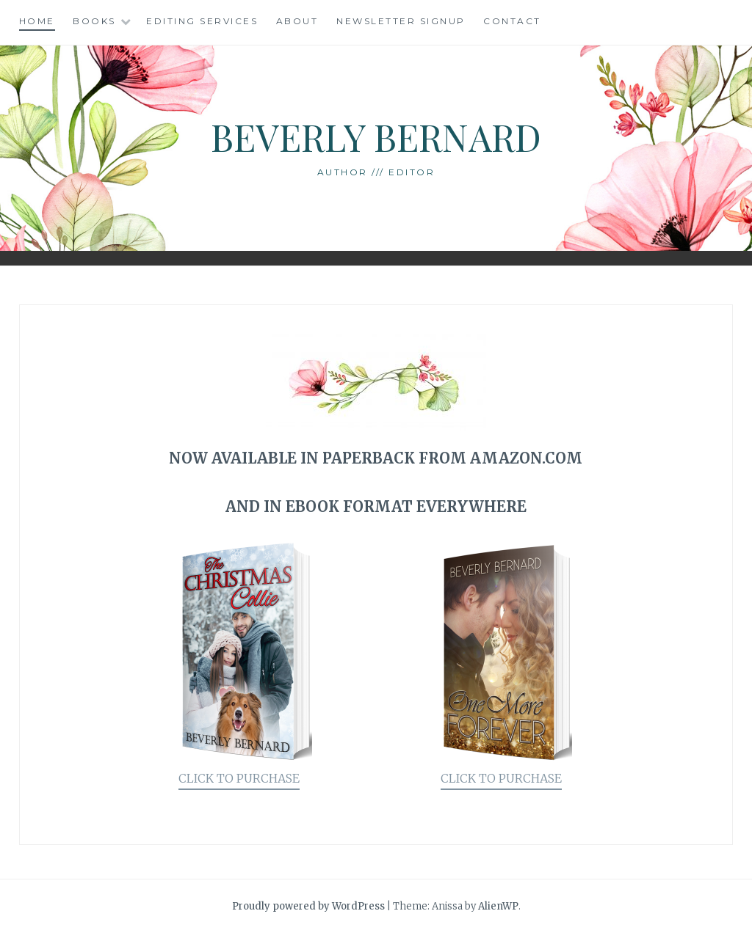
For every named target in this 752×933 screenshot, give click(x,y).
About (297, 20)
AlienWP (498, 906)
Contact (512, 20)
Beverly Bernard (376, 136)
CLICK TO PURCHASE (239, 778)
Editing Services (202, 20)
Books (94, 20)
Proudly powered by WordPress (308, 906)
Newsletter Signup (401, 20)
